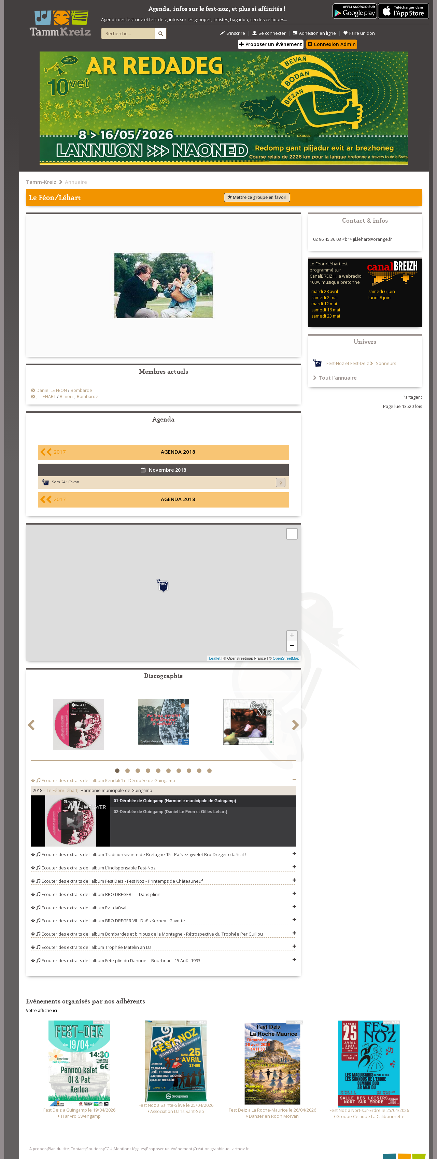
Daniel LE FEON (52, 390)
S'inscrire (232, 33)
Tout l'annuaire (335, 377)
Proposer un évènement (270, 44)
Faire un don (359, 33)
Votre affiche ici (41, 1010)
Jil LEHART (46, 396)
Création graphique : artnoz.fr (221, 1148)
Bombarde (81, 390)
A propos (37, 1148)
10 (210, 770)
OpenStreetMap (286, 658)
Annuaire (76, 181)
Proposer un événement (169, 1148)
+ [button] (292, 636)
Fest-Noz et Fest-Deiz (347, 363)
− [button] (292, 646)
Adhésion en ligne (314, 33)
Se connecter (269, 33)
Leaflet (214, 658)
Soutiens (94, 1148)
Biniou (66, 396)
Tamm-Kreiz (41, 181)
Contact (77, 1148)
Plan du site (58, 1148)
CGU (108, 1148)
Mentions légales (129, 1148)
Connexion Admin (332, 44)
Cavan (73, 481)
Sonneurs (385, 363)
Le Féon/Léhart (62, 790)
